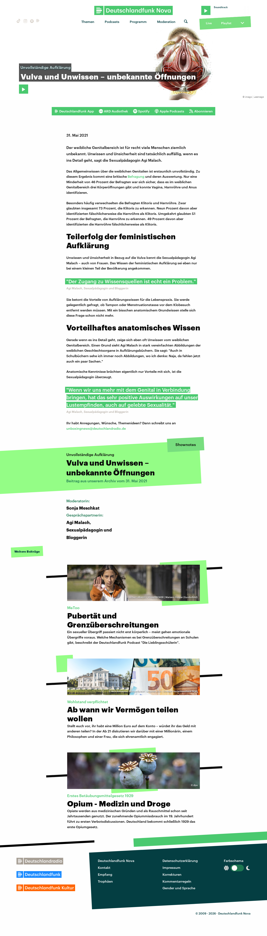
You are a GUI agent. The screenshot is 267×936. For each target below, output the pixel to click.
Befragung (136, 176)
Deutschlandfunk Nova (116, 861)
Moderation (166, 22)
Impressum (171, 867)
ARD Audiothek (113, 111)
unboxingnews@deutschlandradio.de (96, 428)
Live (209, 23)
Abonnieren (201, 111)
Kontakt (104, 867)
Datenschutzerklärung (180, 861)
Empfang (105, 874)
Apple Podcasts (169, 111)
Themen (87, 22)
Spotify (141, 111)
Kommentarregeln (176, 881)
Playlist (226, 23)
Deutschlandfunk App (74, 111)
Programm (138, 22)
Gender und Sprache (178, 888)
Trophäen (105, 881)
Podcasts (112, 22)
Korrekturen (171, 874)
